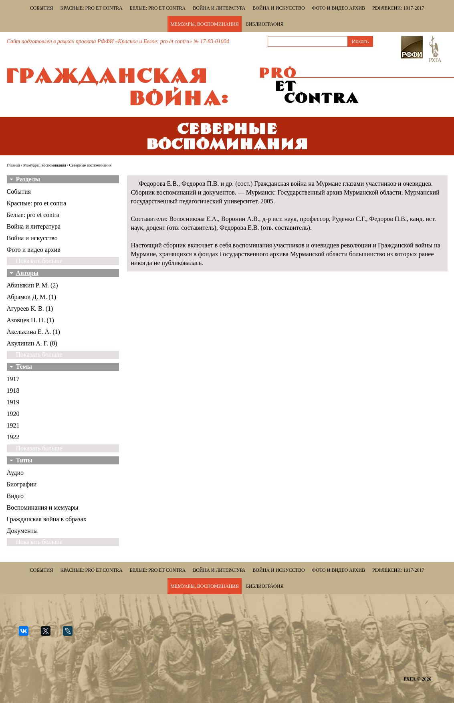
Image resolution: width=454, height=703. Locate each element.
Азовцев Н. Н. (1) (30, 320)
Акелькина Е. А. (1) (33, 331)
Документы (22, 530)
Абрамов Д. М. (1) (31, 296)
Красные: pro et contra (92, 8)
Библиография (265, 24)
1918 (13, 390)
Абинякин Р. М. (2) (32, 285)
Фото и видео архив (338, 8)
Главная (13, 165)
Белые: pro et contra (158, 8)
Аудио (15, 472)
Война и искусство (278, 8)
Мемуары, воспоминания (204, 24)
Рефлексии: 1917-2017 (398, 8)
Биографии (22, 484)
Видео (15, 495)
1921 (13, 425)
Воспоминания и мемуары (43, 507)
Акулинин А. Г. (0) (32, 343)
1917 (13, 379)
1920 (13, 413)
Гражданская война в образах (47, 519)
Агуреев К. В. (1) (30, 308)
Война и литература (219, 8)
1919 (13, 402)
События (41, 8)
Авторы (27, 272)
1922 (13, 437)
